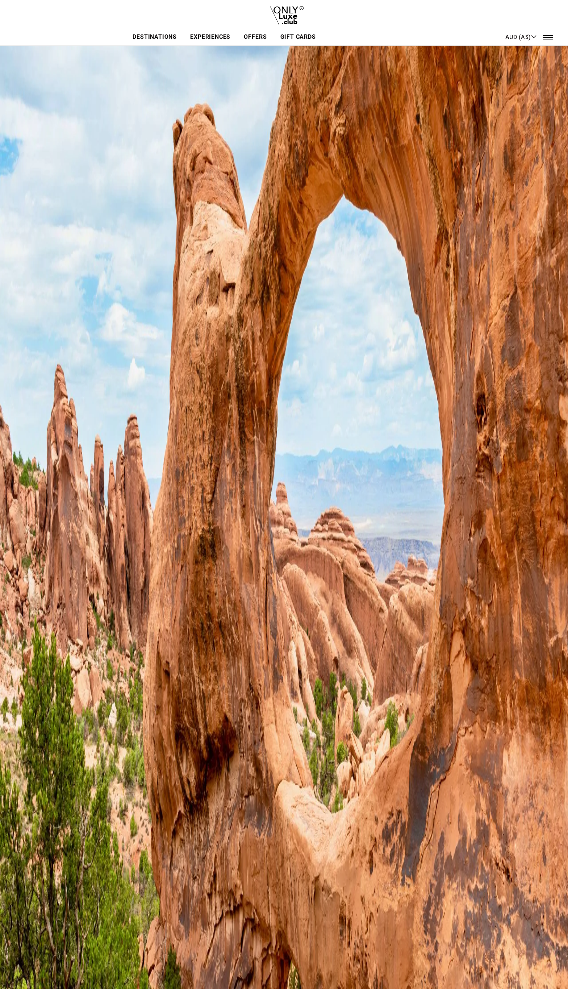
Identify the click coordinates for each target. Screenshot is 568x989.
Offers (314, 30)
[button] (521, 30)
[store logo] (284, 12)
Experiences (271, 30)
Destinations (217, 30)
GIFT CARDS (355, 30)
